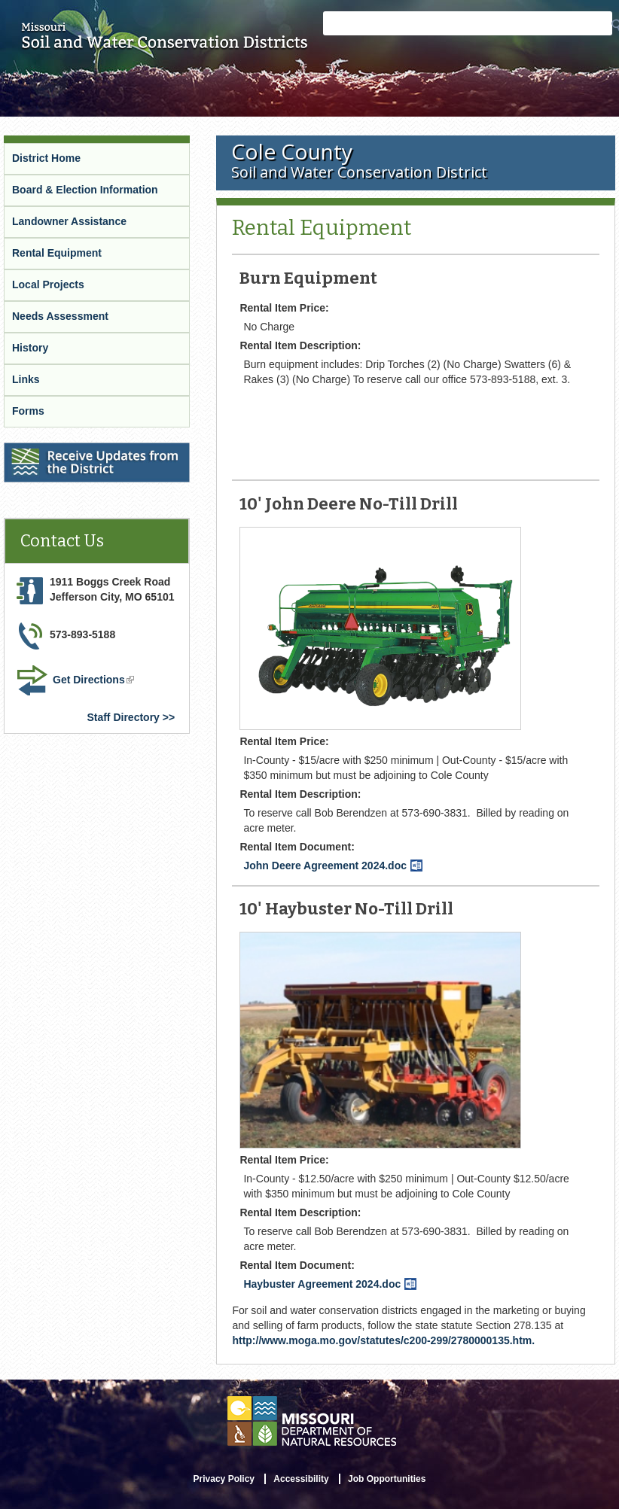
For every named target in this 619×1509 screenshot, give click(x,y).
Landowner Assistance (69, 221)
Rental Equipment (57, 253)
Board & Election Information (85, 190)
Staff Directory (123, 717)
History (30, 348)
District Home (46, 158)
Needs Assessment (60, 316)
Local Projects (48, 284)
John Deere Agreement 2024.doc (332, 865)
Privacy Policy (224, 1479)
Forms (28, 411)
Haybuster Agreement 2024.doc (329, 1284)
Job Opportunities (386, 1479)
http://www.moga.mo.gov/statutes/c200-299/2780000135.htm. (383, 1340)
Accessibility (300, 1479)
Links (26, 379)
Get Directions (95, 681)
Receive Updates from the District (91, 452)
